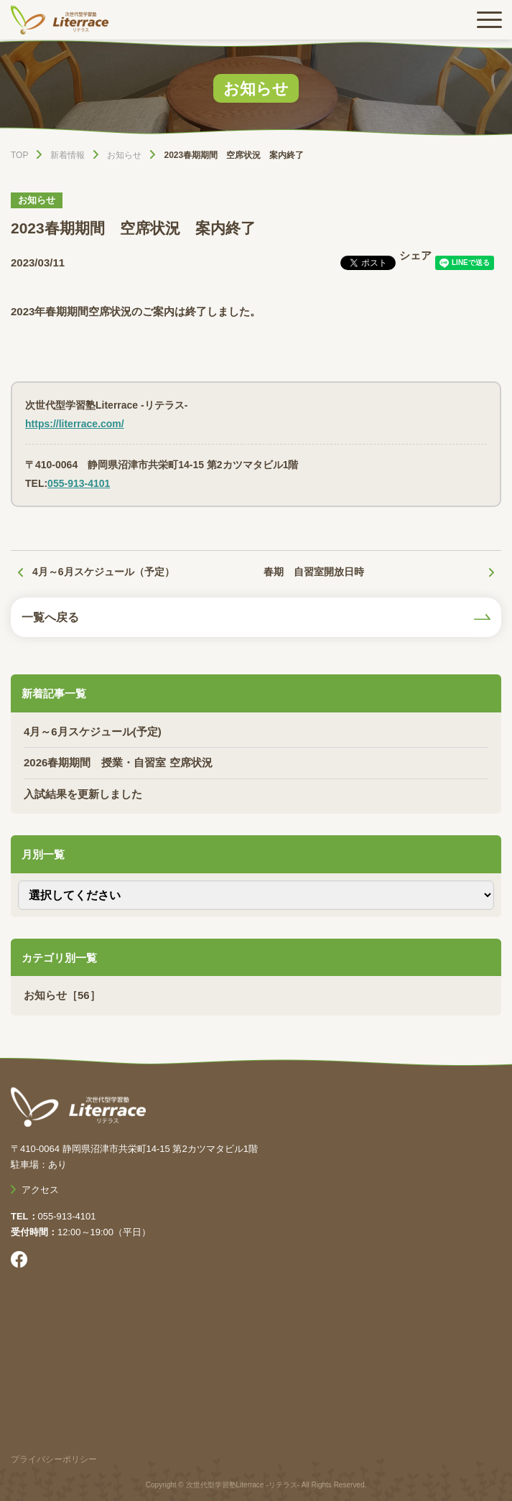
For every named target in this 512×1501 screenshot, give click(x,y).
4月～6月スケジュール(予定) (93, 731)
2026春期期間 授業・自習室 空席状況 (118, 762)
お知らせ (36, 200)
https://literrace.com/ (74, 423)
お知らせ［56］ (62, 995)
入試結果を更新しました (83, 794)
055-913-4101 (78, 483)
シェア (415, 255)
